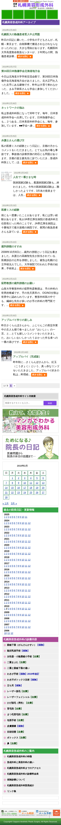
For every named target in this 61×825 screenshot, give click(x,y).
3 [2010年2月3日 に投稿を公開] (24, 478)
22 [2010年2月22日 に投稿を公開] (12, 492)
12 (29, 523)
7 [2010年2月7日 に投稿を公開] (6, 483)
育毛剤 (15, 708)
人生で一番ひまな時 (24, 177)
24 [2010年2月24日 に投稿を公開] (24, 492)
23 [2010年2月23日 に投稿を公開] (18, 492)
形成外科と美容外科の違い (20, 762)
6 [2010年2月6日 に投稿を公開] (43, 478)
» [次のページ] (14, 385)
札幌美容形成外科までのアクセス (24, 768)
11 (26, 517)
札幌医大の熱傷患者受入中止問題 (20, 34)
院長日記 (7, 14)
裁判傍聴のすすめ (11, 246)
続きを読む (23, 56)
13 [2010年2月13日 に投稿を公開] (43, 483)
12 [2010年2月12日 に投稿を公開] (37, 483)
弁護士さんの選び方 (12, 140)
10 (23, 517)
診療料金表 (41, 14)
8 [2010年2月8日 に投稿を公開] (12, 483)
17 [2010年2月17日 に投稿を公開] (24, 487)
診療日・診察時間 (52, 14)
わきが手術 (23, 674)
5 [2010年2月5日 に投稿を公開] (37, 478)
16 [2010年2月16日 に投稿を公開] (18, 487)
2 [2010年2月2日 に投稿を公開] (18, 478)
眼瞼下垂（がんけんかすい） (26, 645)
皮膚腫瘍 (16, 726)
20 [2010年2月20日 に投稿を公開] (43, 487)
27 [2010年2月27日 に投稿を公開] (43, 492)
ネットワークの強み (12, 107)
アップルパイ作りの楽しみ (16, 320)
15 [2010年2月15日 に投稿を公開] (12, 487)
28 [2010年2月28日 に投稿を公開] (6, 497)
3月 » (14, 503)
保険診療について (16, 779)
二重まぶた (17, 662)
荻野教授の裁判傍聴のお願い (18, 283)
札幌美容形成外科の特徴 (19, 756)
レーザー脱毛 (18, 691)
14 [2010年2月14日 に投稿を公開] (6, 487)
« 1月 (6, 503)
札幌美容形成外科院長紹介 (20, 785)
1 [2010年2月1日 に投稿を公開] (12, 478)
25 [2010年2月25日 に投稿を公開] (31, 492)
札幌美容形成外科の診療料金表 (23, 774)
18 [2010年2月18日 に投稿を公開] (31, 487)
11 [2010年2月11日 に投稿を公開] (31, 483)
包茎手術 (16, 720)
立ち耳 (15, 685)
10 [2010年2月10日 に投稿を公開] (24, 483)
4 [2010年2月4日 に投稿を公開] (30, 478)
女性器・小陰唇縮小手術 (24, 656)
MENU (6, 5)
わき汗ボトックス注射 (23, 679)
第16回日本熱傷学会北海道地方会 (20, 71)
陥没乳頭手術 (18, 650)
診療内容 (29, 14)
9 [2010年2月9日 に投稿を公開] (18, 483)
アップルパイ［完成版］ (27, 356)
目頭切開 (16, 732)
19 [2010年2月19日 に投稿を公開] (37, 487)
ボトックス (17, 737)
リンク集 (11, 791)
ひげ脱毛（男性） (20, 703)
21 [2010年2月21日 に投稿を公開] (6, 492)
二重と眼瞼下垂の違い (18, 668)
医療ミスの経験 (10, 209)
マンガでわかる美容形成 (18, 14)
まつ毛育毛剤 (18, 714)
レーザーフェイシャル (23, 697)
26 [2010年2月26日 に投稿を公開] (37, 492)
